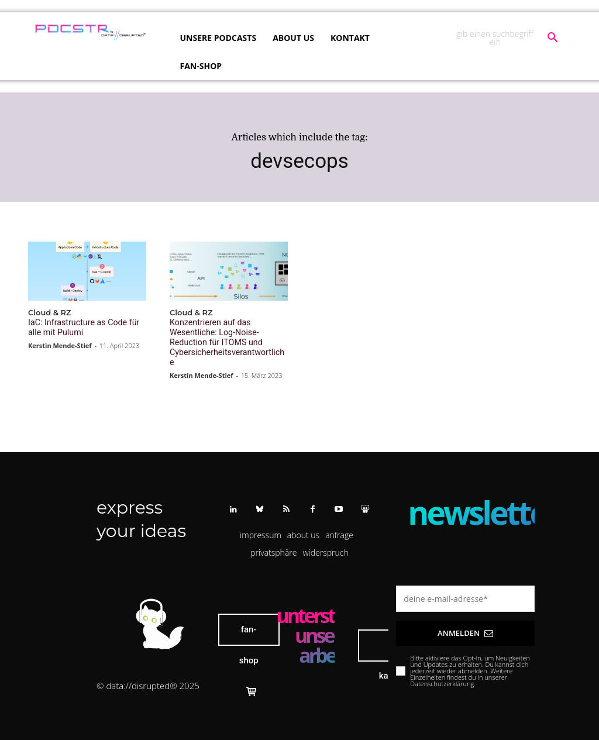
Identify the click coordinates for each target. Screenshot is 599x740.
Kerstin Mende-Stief (60, 343)
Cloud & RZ (49, 312)
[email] (465, 585)
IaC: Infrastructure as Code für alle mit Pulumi (85, 327)
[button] (509, 38)
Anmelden (465, 619)
